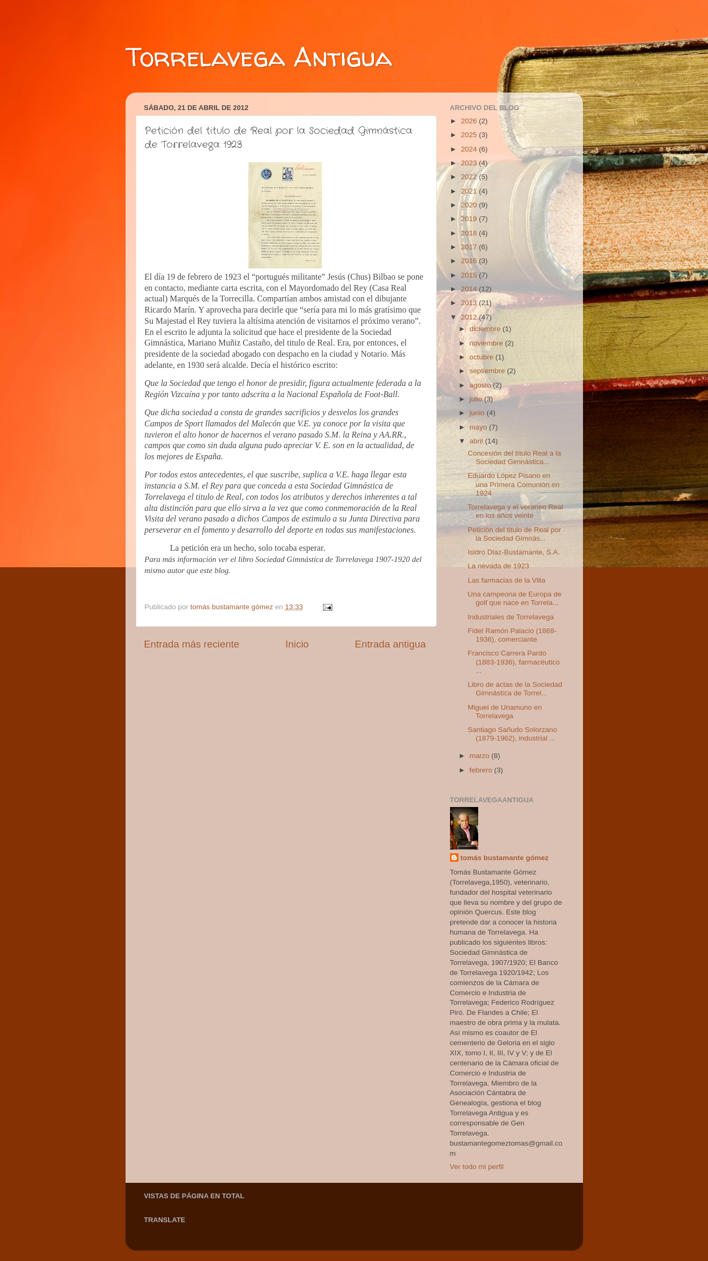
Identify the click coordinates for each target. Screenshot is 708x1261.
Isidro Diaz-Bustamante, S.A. (514, 552)
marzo (481, 756)
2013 (470, 303)
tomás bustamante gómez (505, 858)
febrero (482, 770)
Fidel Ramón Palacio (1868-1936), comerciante (512, 635)
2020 (470, 205)
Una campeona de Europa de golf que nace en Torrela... (514, 598)
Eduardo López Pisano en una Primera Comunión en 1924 (514, 484)
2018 (470, 233)
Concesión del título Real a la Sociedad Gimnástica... (514, 457)
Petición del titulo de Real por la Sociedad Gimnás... (514, 534)
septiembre (488, 371)
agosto (481, 385)
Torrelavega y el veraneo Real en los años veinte (515, 511)
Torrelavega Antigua (259, 56)
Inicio (297, 644)
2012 (470, 317)
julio (477, 399)
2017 (470, 247)
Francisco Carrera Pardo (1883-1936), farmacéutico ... (514, 661)
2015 (470, 275)
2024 (470, 149)
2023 (470, 163)
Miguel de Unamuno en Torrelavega (505, 711)
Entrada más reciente (192, 644)
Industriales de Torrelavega (511, 617)
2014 (470, 289)
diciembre (486, 329)
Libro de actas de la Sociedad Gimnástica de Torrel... (515, 688)
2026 (470, 121)
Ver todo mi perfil (477, 1167)
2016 (470, 261)
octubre (483, 357)
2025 (470, 135)
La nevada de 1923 (498, 566)
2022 (470, 177)
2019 (470, 219)
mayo (479, 427)
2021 (470, 191)
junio (478, 413)
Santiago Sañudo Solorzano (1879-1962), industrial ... (512, 734)
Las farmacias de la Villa (506, 580)
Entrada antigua (390, 644)
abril (477, 441)
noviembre (487, 343)
